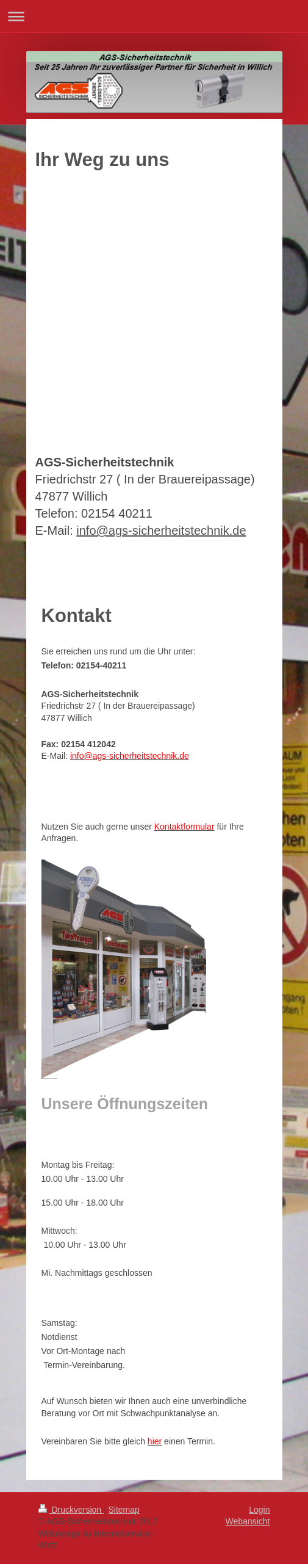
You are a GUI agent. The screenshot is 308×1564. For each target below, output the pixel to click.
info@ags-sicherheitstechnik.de (161, 530)
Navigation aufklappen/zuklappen (154, 16)
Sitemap (124, 1510)
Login (259, 1510)
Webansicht (248, 1521)
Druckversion (71, 1510)
